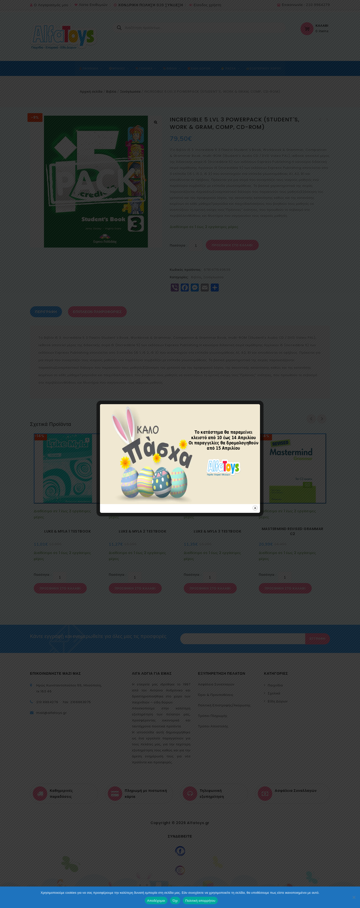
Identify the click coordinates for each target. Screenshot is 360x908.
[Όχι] (353, 897)
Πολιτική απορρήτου (200, 901)
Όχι (175, 901)
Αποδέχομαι (156, 901)
